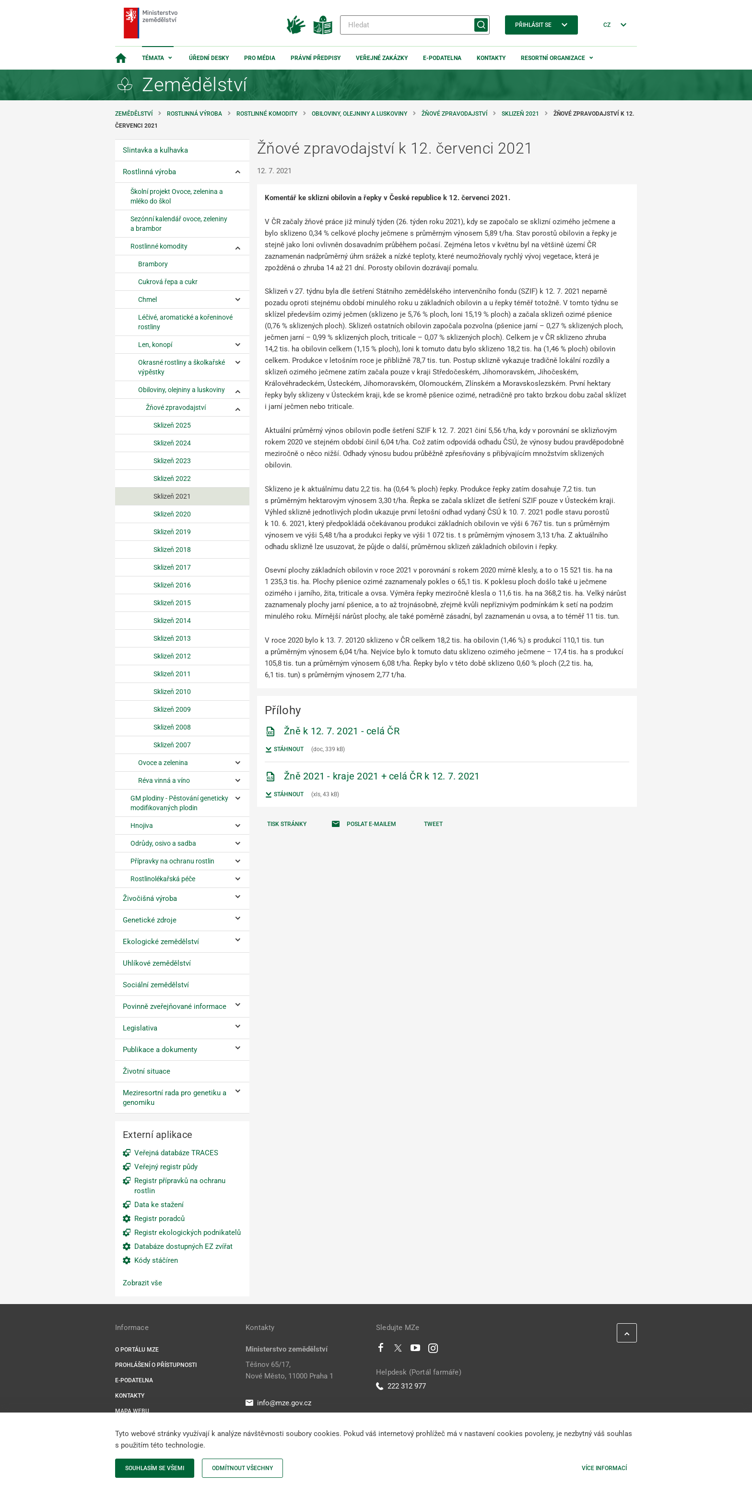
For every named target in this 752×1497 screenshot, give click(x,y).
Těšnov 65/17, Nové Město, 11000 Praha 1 (289, 1370)
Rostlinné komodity (266, 113)
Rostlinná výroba (194, 113)
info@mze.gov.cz (278, 1403)
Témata (153, 58)
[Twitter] (398, 1350)
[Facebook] (381, 1350)
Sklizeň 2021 (520, 113)
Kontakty (491, 58)
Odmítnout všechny (242, 1468)
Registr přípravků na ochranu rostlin (179, 1185)
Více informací (604, 1468)
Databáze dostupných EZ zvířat (183, 1246)
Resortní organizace (553, 58)
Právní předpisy (316, 58)
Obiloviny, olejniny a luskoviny (359, 113)
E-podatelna (442, 58)
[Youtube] (416, 1350)
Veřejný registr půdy (166, 1166)
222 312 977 (401, 1386)
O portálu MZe (137, 1349)
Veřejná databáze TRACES (176, 1153)
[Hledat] (415, 25)
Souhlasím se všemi (154, 1468)
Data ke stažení (159, 1204)
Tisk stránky (286, 824)
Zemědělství (134, 113)
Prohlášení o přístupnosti (156, 1365)
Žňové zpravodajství (454, 113)
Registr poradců (159, 1218)
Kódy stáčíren (156, 1260)
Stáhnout (284, 750)
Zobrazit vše (142, 1283)
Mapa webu (132, 1411)
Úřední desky (209, 58)
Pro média (259, 58)
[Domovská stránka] (121, 58)
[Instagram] (433, 1350)
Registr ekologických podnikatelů (187, 1232)
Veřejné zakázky (382, 58)
